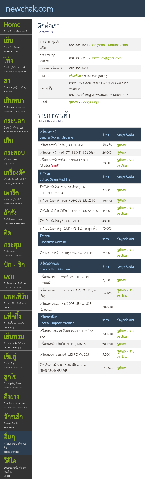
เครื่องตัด (16, 176)
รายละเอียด (125, 163)
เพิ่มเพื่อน (75, 76)
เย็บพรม (16, 340)
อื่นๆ (16, 442)
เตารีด (16, 196)
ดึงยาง (16, 400)
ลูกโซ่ (16, 380)
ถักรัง (16, 216)
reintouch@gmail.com (106, 58)
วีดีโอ (16, 467)
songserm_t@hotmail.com (109, 45)
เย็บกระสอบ (16, 151)
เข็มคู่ (16, 360)
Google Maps (90, 102)
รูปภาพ (73, 102)
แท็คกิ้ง (16, 320)
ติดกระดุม (16, 242)
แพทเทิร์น (16, 300)
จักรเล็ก (16, 420)
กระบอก (16, 124)
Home (16, 26)
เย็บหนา (16, 104)
